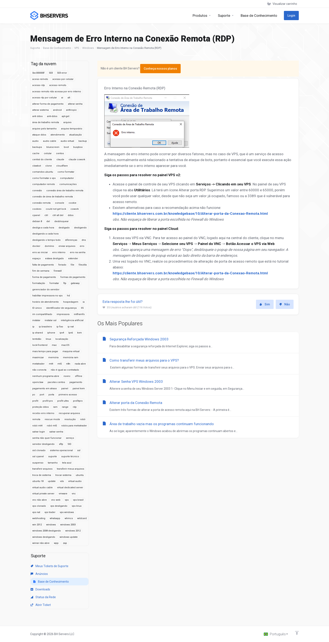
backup (82, 141)
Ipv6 (70, 332)
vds (62, 481)
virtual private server (43, 493)
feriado (62, 264)
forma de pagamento (44, 277)
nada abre (80, 363)
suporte (52, 456)
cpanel (36, 215)
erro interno (58, 252)
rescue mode (52, 419)
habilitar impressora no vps (47, 295)
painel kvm (79, 388)
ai (62, 97)
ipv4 (62, 332)
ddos (70, 215)
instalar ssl (50, 320)
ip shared (37, 332)
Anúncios (39, 574)
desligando (80, 227)
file (72, 264)
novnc (67, 376)
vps (67, 500)
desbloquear (61, 221)
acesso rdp (38, 85)
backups (37, 147)
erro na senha (77, 252)
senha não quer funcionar (46, 438)
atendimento (58, 134)
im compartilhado (42, 314)
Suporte (35, 47)
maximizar (38, 357)
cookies (36, 209)
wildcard (82, 518)
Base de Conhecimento (57, 47)
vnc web (55, 500)
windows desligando (43, 537)
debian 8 (37, 221)
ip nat (71, 326)
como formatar (65, 172)
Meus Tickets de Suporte (49, 566)
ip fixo (59, 326)
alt (69, 97)
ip (33, 326)
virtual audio (75, 481)
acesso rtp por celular (44, 97)
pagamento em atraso (44, 388)
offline (78, 376)
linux (48, 339)
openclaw (37, 382)
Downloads (40, 589)
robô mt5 (52, 425)
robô (82, 419)
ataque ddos (39, 134)
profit (35, 401)
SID (69, 444)
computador (67, 178)
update (52, 481)
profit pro (48, 401)
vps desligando (58, 506)
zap (65, 543)
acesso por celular (62, 79)
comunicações (68, 184)
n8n (68, 363)
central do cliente (42, 159)
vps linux (76, 506)
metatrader (38, 363)
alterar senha (75, 104)
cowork (74, 209)
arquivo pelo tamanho (44, 128)
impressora (63, 314)
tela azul (66, 462)
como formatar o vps (44, 178)
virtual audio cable (42, 487)
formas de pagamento (72, 277)
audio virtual (67, 141)
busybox (77, 147)
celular (48, 153)
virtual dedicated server (70, 487)
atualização (75, 134)
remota (36, 419)
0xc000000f (38, 73)
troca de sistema (41, 475)
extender (73, 258)
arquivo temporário (71, 128)
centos (60, 153)
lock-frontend (39, 345)
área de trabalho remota (45, 122)
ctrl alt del (57, 215)
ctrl (46, 215)
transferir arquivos (42, 469)
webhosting (38, 518)
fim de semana (40, 271)
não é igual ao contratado (65, 370)
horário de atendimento (45, 302)
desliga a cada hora (43, 227)
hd (68, 295)
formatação (38, 283)
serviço (70, 438)
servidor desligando (43, 444)
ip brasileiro (45, 326)
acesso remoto (57, 85)
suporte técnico (70, 456)
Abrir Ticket (41, 605)
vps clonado (39, 506)
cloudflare (62, 165)
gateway (75, 283)
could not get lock (56, 209)
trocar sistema (63, 475)
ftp (64, 283)
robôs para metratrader (74, 425)
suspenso (37, 462)
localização (61, 339)
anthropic (71, 110)
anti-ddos (52, 116)
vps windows (67, 512)
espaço (36, 258)
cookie (72, 203)
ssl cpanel (38, 456)
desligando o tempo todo (46, 240)
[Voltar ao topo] (297, 633)
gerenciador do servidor (45, 289)
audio (35, 141)
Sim (265, 304)
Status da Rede (43, 597)
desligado (64, 227)
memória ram (70, 357)
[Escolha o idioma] (276, 634)
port (42, 394)
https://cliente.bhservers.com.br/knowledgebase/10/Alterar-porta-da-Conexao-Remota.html (190, 213)
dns (84, 240)
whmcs (69, 518)
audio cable (49, 141)
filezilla (83, 264)
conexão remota (41, 203)
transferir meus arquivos (70, 469)
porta (51, 394)
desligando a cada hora (45, 233)
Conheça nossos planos (160, 68)
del (48, 221)
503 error (62, 73)
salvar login (38, 431)
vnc (74, 493)
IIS (82, 308)
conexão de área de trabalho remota (52, 196)
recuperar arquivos (69, 413)
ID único (37, 308)
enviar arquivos (67, 246)
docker (36, 246)
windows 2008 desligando (46, 530)
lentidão (36, 339)
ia (84, 302)
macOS (65, 345)
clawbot (36, 165)
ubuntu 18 (37, 481)
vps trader (49, 512)
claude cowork (77, 159)
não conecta (39, 370)
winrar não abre (41, 543)
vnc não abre (39, 500)
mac (54, 345)
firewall (58, 271)
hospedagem (70, 302)
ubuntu (80, 475)
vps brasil (78, 500)
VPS (76, 47)
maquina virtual (71, 351)
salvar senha (56, 431)
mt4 (51, 363)
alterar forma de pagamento (48, 104)
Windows (88, 47)
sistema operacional (61, 450)
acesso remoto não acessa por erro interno (56, 91)
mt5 (59, 363)
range (65, 407)
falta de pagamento (43, 264)
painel (64, 388)
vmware (63, 493)
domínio (49, 246)
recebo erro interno (43, 413)
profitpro (78, 401)
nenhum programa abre (45, 376)
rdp (75, 407)
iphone (51, 332)
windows (51, 524)
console (59, 203)
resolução (70, 419)
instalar (36, 320)
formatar (54, 283)
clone (48, 165)
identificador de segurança (61, 308)
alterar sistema (40, 110)
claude (60, 159)
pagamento (75, 382)
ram (55, 407)
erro (82, 246)
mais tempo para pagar (45, 351)
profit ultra (63, 401)
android (57, 110)
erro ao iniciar (40, 252)
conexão (37, 190)
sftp (61, 444)
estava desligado (54, 258)
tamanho (53, 462)
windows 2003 (68, 524)
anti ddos (37, 116)
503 (51, 73)
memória (53, 357)
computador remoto (43, 184)
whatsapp (55, 518)
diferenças (71, 240)
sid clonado (39, 450)
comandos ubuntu (42, 172)
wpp (56, 543)
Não (284, 304)
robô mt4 (37, 425)
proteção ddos (40, 407)
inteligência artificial (72, 320)
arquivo (67, 122)
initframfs (79, 314)
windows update (69, 537)
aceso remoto (40, 79)
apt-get (65, 116)
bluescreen (52, 147)
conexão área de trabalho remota (64, 190)
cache (35, 153)
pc (33, 394)
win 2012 (37, 524)
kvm (79, 332)
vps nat (36, 512)
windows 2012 (73, 530)
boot (66, 147)
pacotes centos (56, 382)
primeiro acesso (68, 394)
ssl (78, 450)
